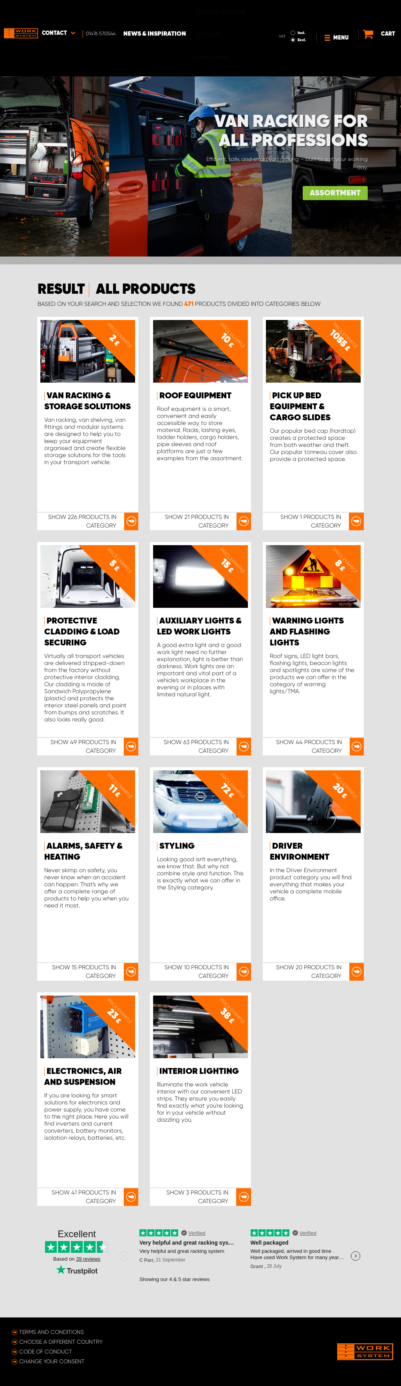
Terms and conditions (51, 1332)
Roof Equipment (195, 396)
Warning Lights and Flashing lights (307, 632)
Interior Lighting (199, 1071)
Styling (177, 846)
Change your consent (52, 1361)
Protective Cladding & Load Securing (82, 632)
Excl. (287, 18)
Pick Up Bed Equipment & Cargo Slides (300, 407)
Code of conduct (45, 1351)
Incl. (287, 11)
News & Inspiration (154, 12)
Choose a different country (61, 1342)
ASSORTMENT (335, 193)
